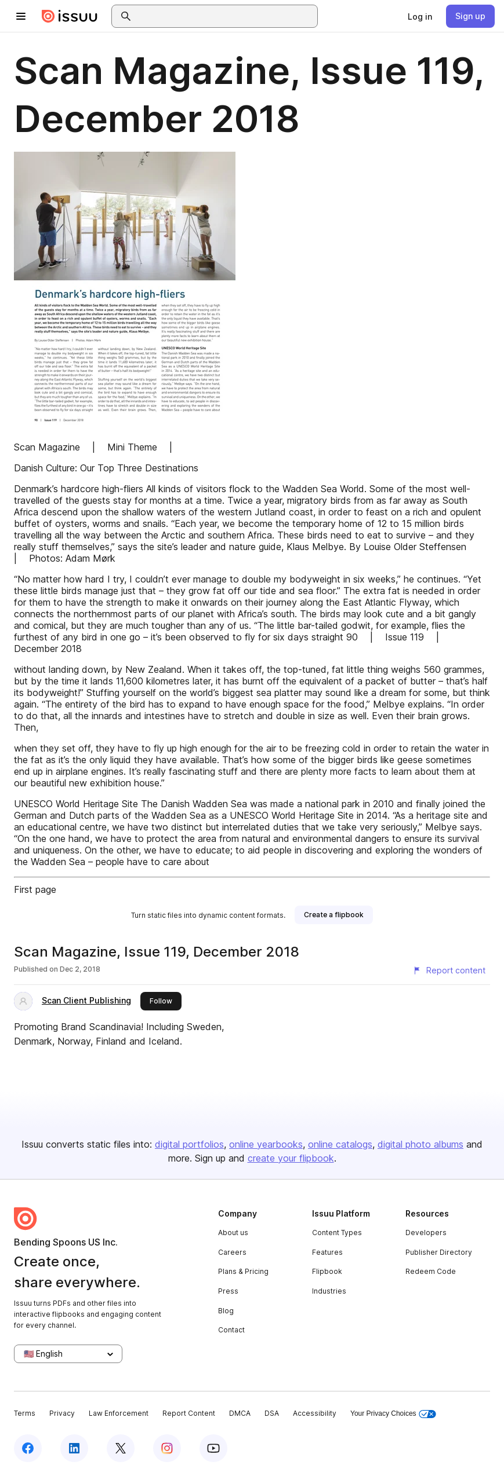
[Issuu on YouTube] (213, 1448)
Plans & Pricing (243, 1271)
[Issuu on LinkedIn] (74, 1448)
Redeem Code (430, 1271)
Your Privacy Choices (393, 1413)
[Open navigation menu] (20, 16)
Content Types (337, 1232)
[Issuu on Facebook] (28, 1448)
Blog (226, 1310)
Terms (24, 1413)
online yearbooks (266, 1144)
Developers (426, 1232)
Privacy (62, 1413)
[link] (419, 16)
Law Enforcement (118, 1413)
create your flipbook (291, 1158)
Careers (232, 1252)
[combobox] (225, 16)
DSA (271, 1413)
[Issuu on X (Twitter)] (121, 1448)
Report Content (188, 1413)
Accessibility (314, 1413)
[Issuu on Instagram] (167, 1448)
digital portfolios (189, 1144)
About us (233, 1232)
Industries (329, 1291)
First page (35, 889)
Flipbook (327, 1271)
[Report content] (449, 970)
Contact (231, 1329)
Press (228, 1291)
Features (327, 1252)
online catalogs (340, 1144)
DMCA (240, 1413)
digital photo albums (420, 1144)
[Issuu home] (69, 16)
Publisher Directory (438, 1252)
